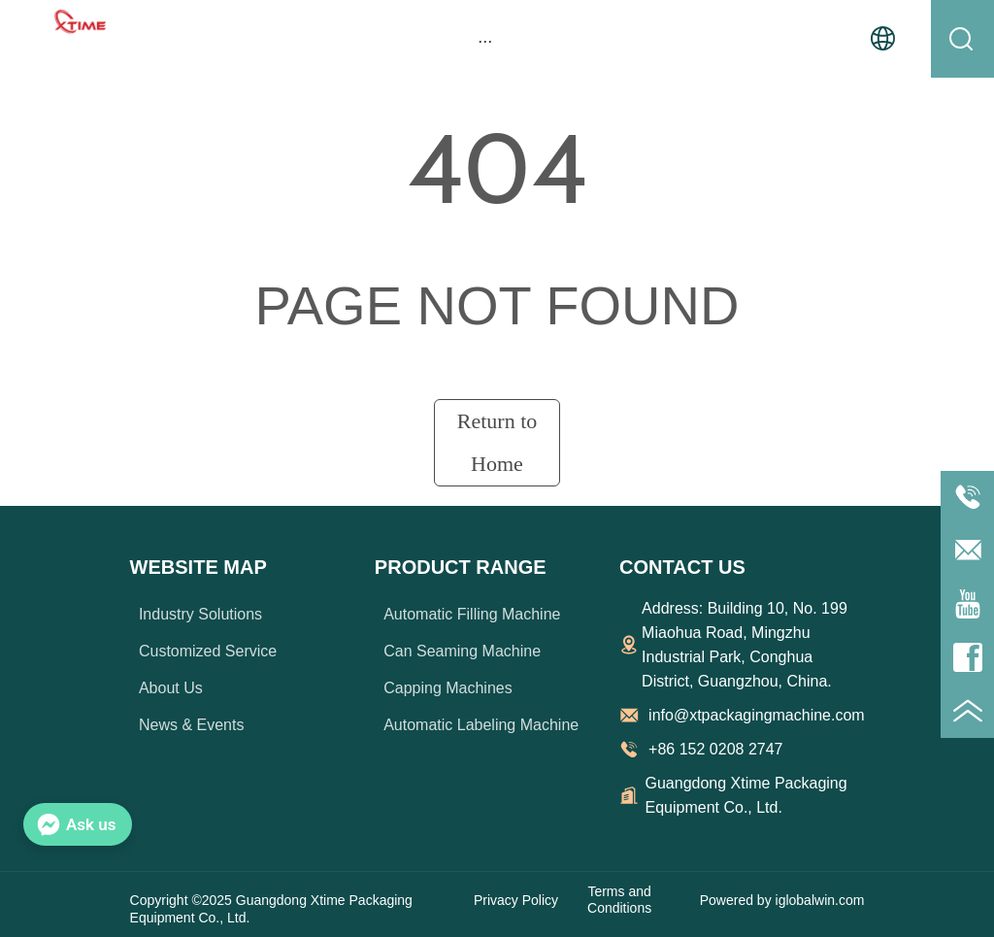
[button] (485, 41)
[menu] (485, 41)
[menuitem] (485, 41)
